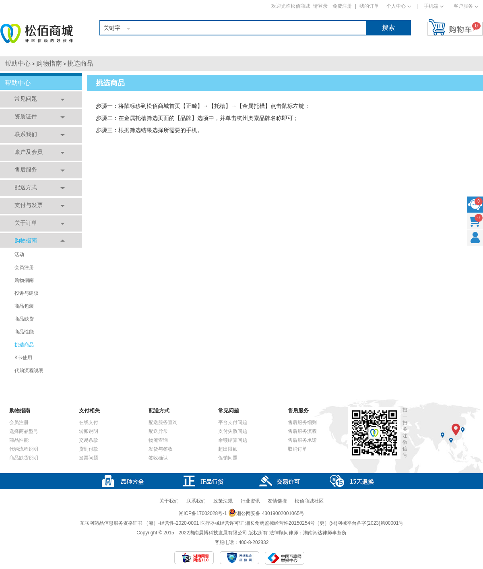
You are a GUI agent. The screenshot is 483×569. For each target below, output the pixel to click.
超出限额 (227, 449)
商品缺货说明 (23, 458)
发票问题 (88, 458)
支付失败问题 (232, 431)
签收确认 (158, 458)
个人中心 (396, 6)
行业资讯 (250, 501)
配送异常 (158, 431)
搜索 (388, 27)
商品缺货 (24, 319)
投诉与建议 (26, 293)
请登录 (320, 6)
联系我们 (25, 134)
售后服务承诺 (302, 440)
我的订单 (369, 6)
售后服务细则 (302, 422)
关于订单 (25, 222)
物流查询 (158, 440)
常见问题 (25, 98)
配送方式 (25, 187)
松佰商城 (36, 33)
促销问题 (227, 458)
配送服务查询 (163, 422)
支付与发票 (28, 205)
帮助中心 (18, 63)
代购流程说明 (28, 370)
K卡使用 (23, 357)
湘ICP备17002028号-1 (203, 513)
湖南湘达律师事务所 (325, 533)
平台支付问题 (232, 422)
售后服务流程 (302, 431)
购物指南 (49, 63)
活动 (19, 254)
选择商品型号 (23, 431)
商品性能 (24, 332)
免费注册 (342, 6)
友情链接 (277, 501)
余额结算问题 (232, 440)
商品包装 (24, 306)
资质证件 (25, 116)
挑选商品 (80, 63)
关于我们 (169, 501)
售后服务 (25, 169)
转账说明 (88, 431)
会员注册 (24, 267)
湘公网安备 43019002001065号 (266, 513)
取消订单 (297, 449)
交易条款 (88, 440)
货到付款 (88, 449)
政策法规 (223, 501)
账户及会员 (28, 152)
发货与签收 (161, 449)
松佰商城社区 (309, 501)
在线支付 (88, 422)
